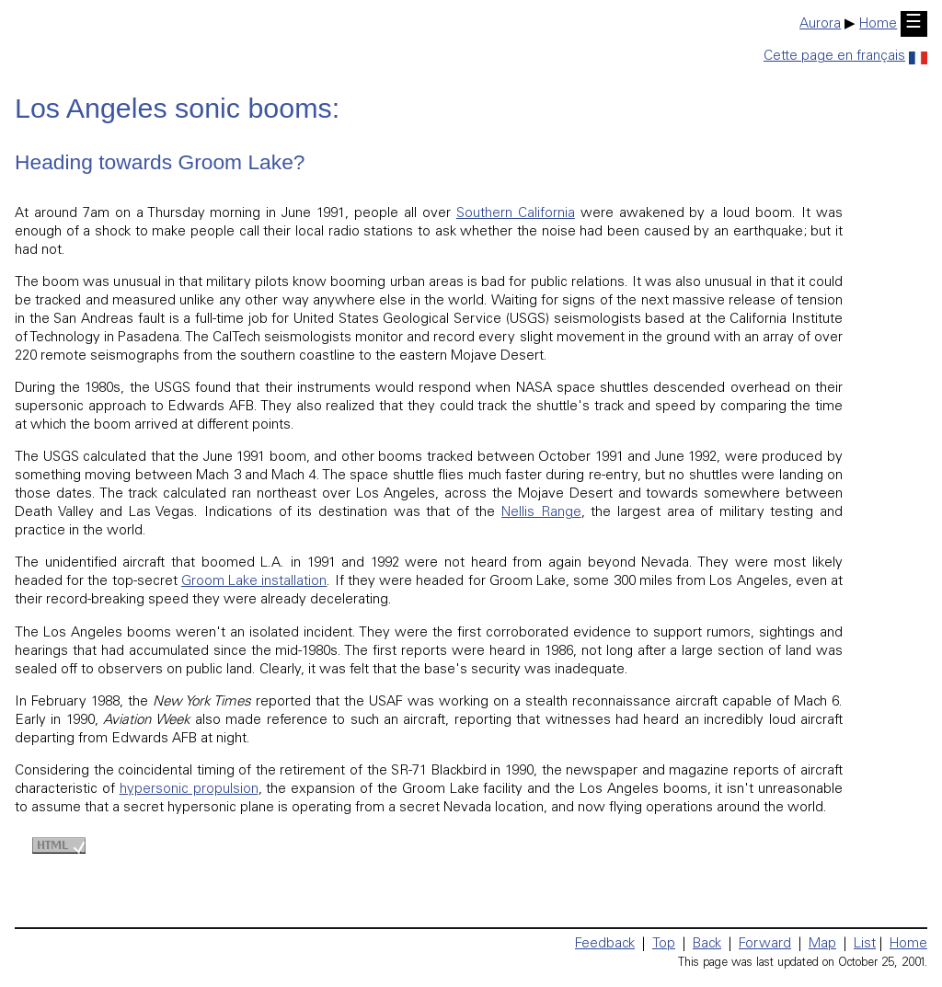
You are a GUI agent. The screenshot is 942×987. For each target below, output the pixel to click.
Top (663, 944)
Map (822, 944)
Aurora (820, 24)
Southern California (515, 214)
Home (878, 24)
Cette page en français (845, 56)
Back (707, 944)
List (865, 944)
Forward (765, 944)
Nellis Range (541, 513)
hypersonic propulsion (189, 790)
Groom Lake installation (254, 582)
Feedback (605, 944)
